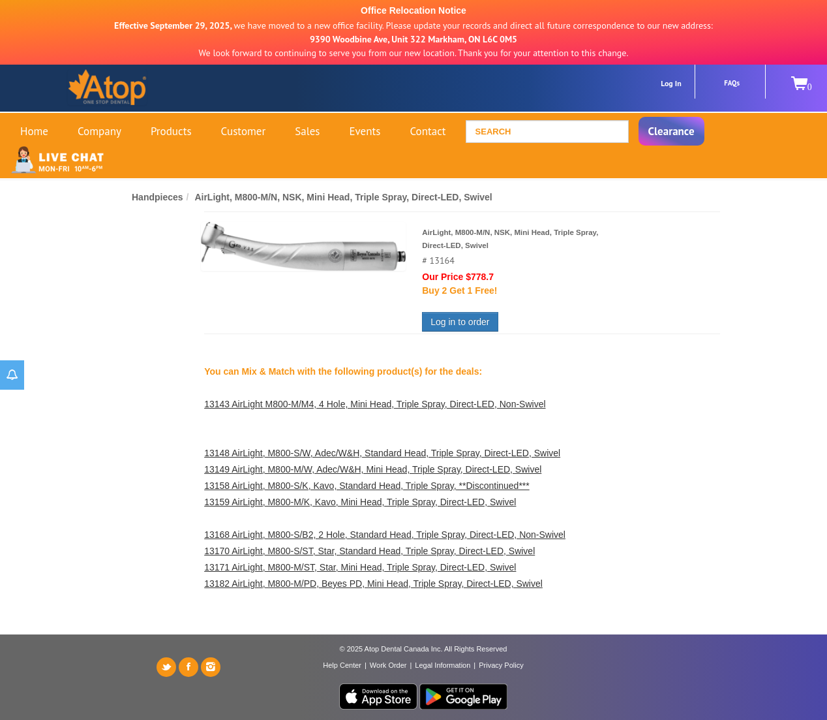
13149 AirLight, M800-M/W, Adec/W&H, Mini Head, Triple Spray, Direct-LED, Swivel (372, 469)
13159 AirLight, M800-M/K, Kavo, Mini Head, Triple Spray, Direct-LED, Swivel (360, 502)
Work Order (388, 665)
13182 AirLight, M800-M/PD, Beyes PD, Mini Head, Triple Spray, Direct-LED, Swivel (373, 583)
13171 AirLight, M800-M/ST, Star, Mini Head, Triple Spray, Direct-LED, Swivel (360, 567)
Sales (307, 131)
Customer (243, 131)
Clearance (671, 131)
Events (364, 131)
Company (99, 131)
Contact (427, 131)
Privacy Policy (501, 665)
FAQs (732, 82)
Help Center (342, 665)
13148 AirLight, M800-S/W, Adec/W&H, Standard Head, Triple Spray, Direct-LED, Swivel (382, 453)
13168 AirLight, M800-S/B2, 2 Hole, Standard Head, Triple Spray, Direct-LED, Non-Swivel (384, 534)
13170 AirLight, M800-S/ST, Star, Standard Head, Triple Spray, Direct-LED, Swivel (369, 551)
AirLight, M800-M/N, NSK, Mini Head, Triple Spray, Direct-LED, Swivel (343, 197)
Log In (671, 83)
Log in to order (459, 322)
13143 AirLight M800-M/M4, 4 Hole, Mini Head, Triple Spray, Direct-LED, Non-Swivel (374, 404)
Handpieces (157, 197)
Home (34, 131)
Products (171, 131)
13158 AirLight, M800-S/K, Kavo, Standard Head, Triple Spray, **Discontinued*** (367, 485)
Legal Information (442, 665)
